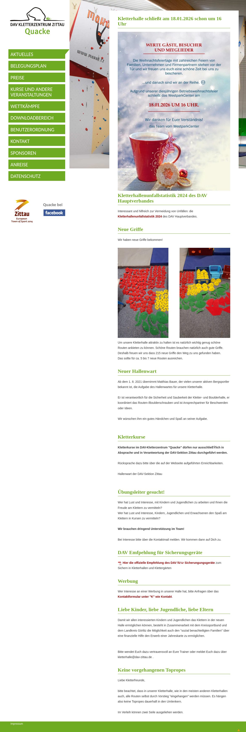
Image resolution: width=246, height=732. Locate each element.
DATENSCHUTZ (25, 176)
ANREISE (19, 164)
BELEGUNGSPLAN (28, 66)
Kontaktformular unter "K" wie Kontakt (145, 596)
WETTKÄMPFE (25, 106)
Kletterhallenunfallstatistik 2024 (140, 216)
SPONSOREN (23, 153)
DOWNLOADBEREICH (32, 118)
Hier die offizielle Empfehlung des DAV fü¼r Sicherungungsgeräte (166, 562)
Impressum (17, 723)
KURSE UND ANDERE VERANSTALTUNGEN (32, 91)
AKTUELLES (22, 54)
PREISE (17, 78)
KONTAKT (20, 141)
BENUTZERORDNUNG (32, 130)
